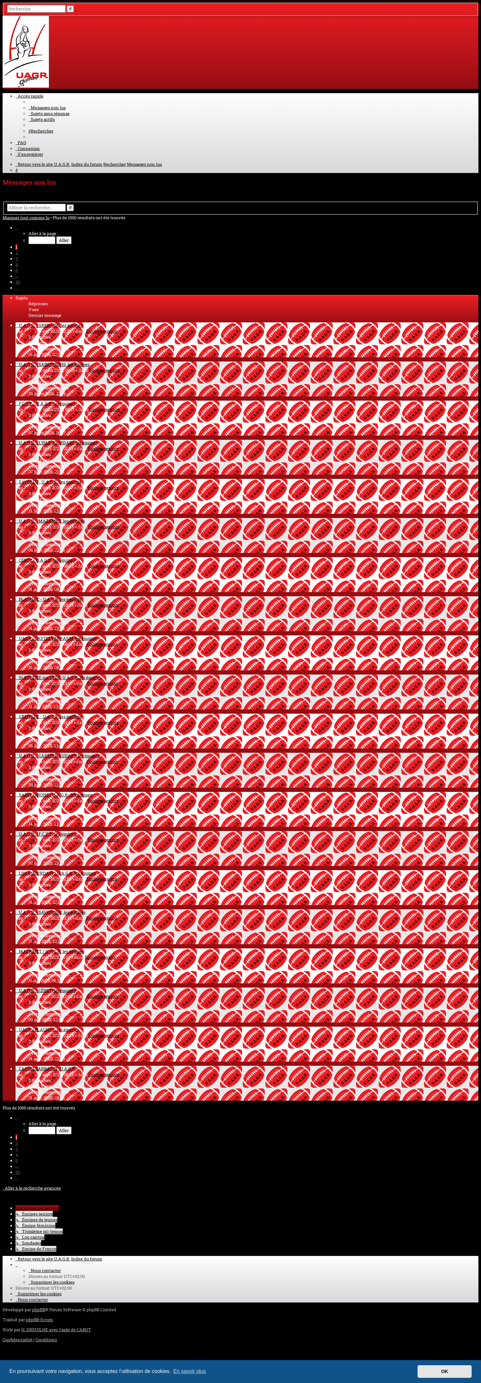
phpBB (38, 1310)
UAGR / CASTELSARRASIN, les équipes (58, 638)
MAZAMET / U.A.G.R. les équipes (51, 951)
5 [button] (17, 270)
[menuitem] (47, 108)
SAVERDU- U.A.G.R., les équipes (50, 482)
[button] (17, 228)
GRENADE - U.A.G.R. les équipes (50, 716)
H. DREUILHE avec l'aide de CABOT (56, 1330)
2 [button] (17, 253)
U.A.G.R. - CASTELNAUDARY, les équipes (59, 756)
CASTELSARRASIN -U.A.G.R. (47, 1069)
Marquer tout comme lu (26, 218)
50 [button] (18, 282)
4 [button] (17, 264)
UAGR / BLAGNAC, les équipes (49, 1029)
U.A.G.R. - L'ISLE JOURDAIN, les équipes (58, 443)
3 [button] (17, 259)
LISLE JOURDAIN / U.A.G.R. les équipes (57, 873)
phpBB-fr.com (39, 1320)
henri (28, 331)
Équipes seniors (101, 331)
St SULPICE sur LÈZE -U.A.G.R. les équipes (60, 677)
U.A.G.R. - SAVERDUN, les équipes (52, 912)
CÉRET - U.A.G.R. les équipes (47, 560)
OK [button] (444, 1371)
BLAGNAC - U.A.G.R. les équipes (50, 599)
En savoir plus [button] (189, 1371)
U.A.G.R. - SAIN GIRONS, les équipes (54, 364)
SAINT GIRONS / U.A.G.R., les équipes (55, 795)
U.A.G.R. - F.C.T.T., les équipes (47, 834)
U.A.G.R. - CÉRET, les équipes (47, 990)
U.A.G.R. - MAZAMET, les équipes (52, 521)
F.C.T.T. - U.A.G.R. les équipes (47, 403)
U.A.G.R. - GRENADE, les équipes (51, 325)
